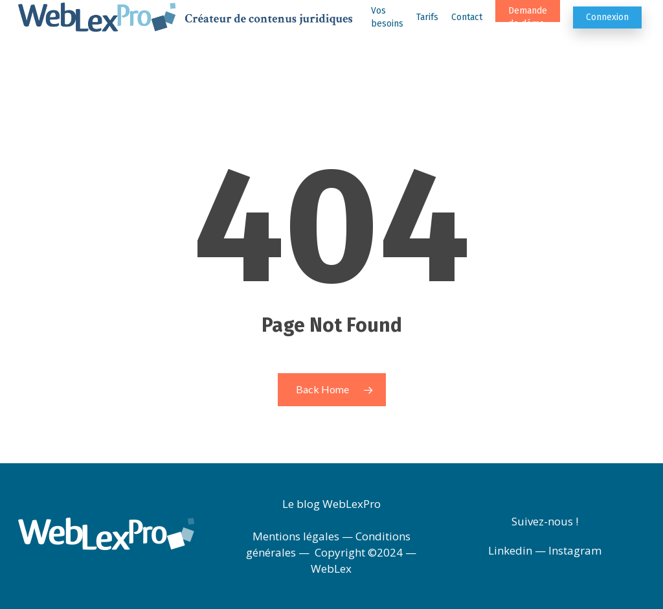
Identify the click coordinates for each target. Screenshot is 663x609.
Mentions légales (296, 536)
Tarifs (427, 32)
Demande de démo (527, 33)
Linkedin (510, 550)
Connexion (607, 32)
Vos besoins (387, 33)
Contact (466, 32)
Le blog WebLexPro (331, 503)
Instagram (574, 550)
